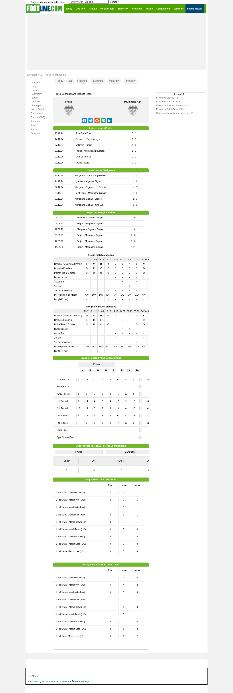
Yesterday (114, 80)
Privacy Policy (34, 681)
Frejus (68, 101)
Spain (35, 97)
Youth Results (36, 109)
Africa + (33, 129)
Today (59, 80)
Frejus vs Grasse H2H (167, 97)
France (35, 90)
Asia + (32, 125)
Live (70, 80)
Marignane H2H (133, 101)
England (36, 82)
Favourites (97, 80)
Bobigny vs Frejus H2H (168, 101)
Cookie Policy (50, 681)
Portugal (36, 105)
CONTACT (64, 681)
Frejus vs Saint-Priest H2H (170, 109)
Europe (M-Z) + (37, 117)
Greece (36, 101)
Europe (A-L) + (37, 113)
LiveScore (33, 676)
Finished (82, 80)
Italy (34, 86)
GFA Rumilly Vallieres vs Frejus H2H (175, 113)
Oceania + (34, 133)
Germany (37, 94)
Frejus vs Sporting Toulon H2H (172, 105)
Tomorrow (129, 80)
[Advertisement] (116, 41)
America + (34, 121)
